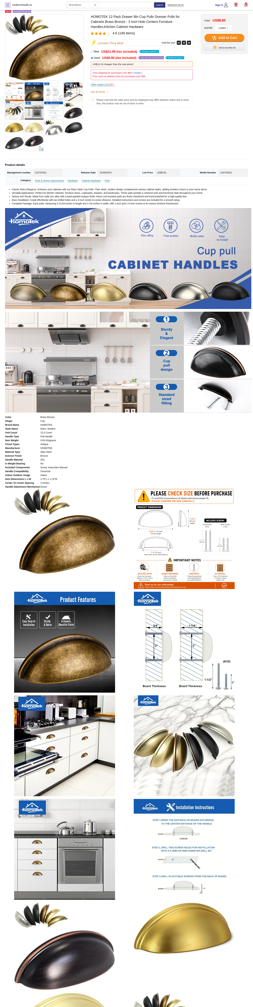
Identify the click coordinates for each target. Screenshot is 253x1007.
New (126, 51)
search (159, 5)
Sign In (219, 5)
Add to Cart (224, 38)
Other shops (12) (103, 84)
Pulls (107, 180)
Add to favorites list (224, 47)
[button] (246, 4)
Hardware (73, 180)
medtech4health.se (22, 5)
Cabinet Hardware (91, 180)
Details (137, 72)
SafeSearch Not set (176, 5)
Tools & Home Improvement (49, 180)
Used (139, 58)
